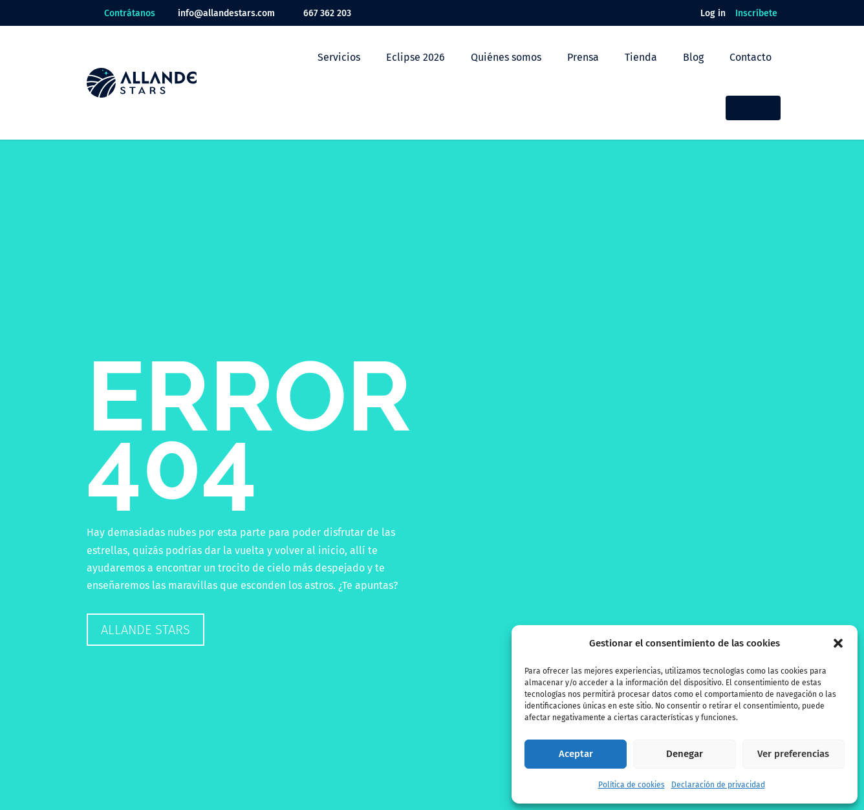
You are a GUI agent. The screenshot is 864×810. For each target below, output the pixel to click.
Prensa (583, 57)
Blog (693, 57)
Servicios (339, 57)
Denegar (684, 754)
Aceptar (576, 754)
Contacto (750, 57)
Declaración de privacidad (718, 784)
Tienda (641, 57)
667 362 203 (327, 13)
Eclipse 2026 (415, 57)
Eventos (753, 107)
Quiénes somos (506, 57)
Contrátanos (129, 13)
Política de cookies (631, 784)
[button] (838, 643)
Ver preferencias (793, 754)
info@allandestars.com (226, 13)
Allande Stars (145, 629)
